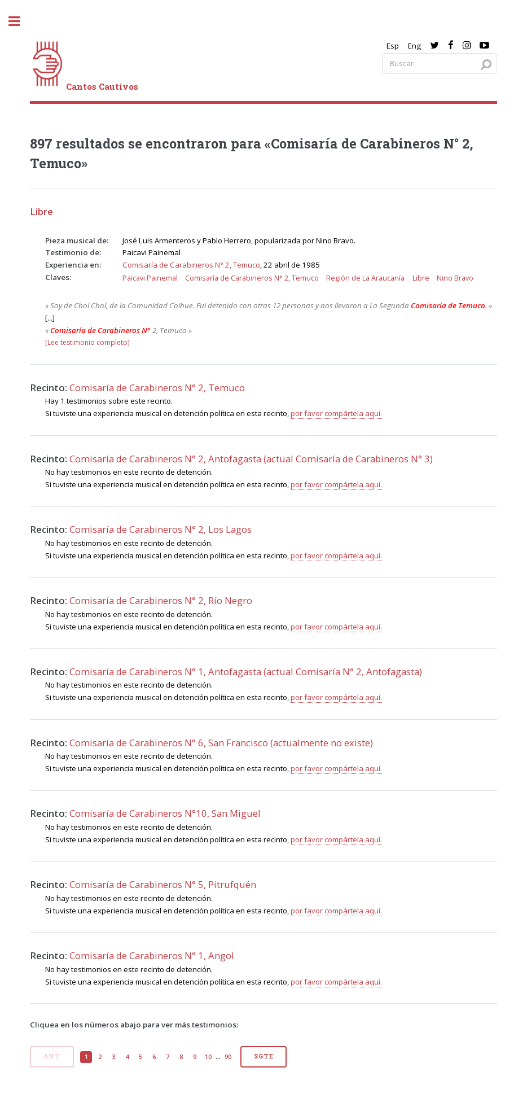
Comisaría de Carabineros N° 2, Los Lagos (160, 529)
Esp (393, 46)
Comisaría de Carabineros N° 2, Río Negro (160, 600)
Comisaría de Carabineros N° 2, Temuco (191, 265)
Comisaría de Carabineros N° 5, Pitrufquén (162, 884)
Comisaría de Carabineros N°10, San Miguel (165, 813)
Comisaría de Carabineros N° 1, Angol (151, 955)
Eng (414, 46)
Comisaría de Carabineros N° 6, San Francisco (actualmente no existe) (221, 742)
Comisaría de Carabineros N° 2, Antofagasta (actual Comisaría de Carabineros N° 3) (251, 458)
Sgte (263, 1056)
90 (228, 1057)
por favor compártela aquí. (336, 413)
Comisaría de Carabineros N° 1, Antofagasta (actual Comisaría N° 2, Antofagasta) (245, 671)
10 (208, 1057)
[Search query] (439, 63)
